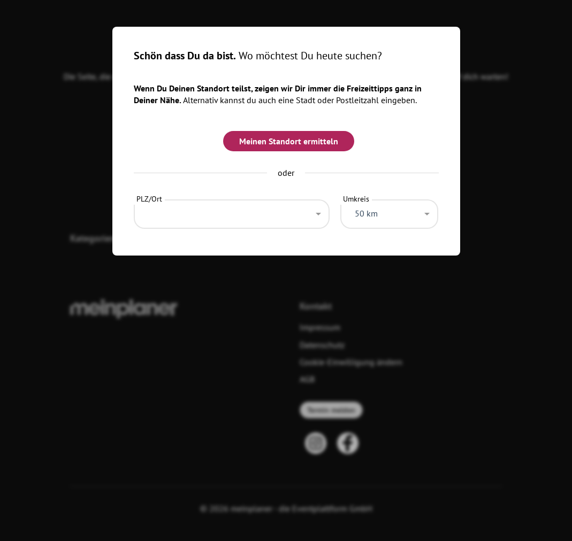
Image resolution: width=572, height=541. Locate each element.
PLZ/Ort (149, 199)
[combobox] (232, 211)
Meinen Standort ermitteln (288, 141)
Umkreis (356, 199)
